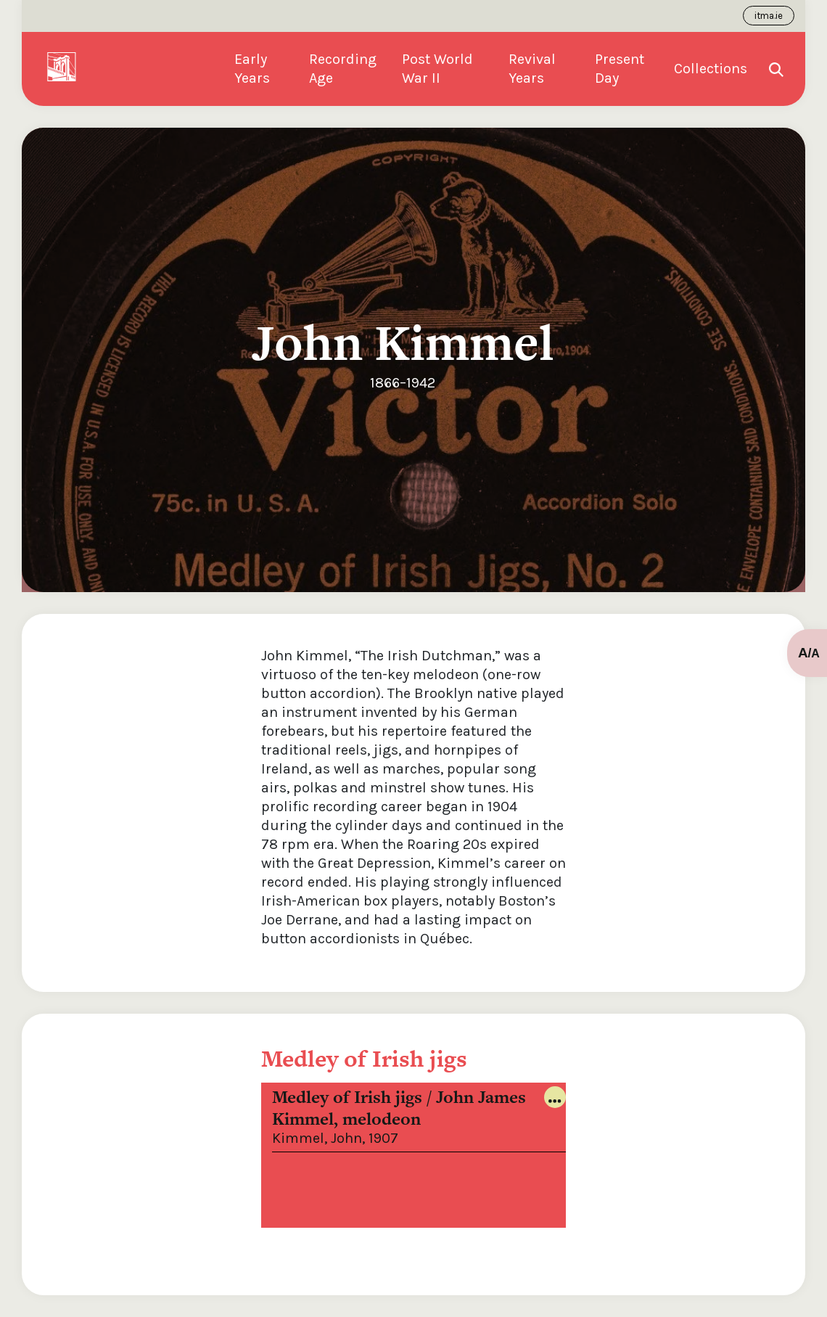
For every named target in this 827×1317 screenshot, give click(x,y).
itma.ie (768, 15)
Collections (710, 68)
